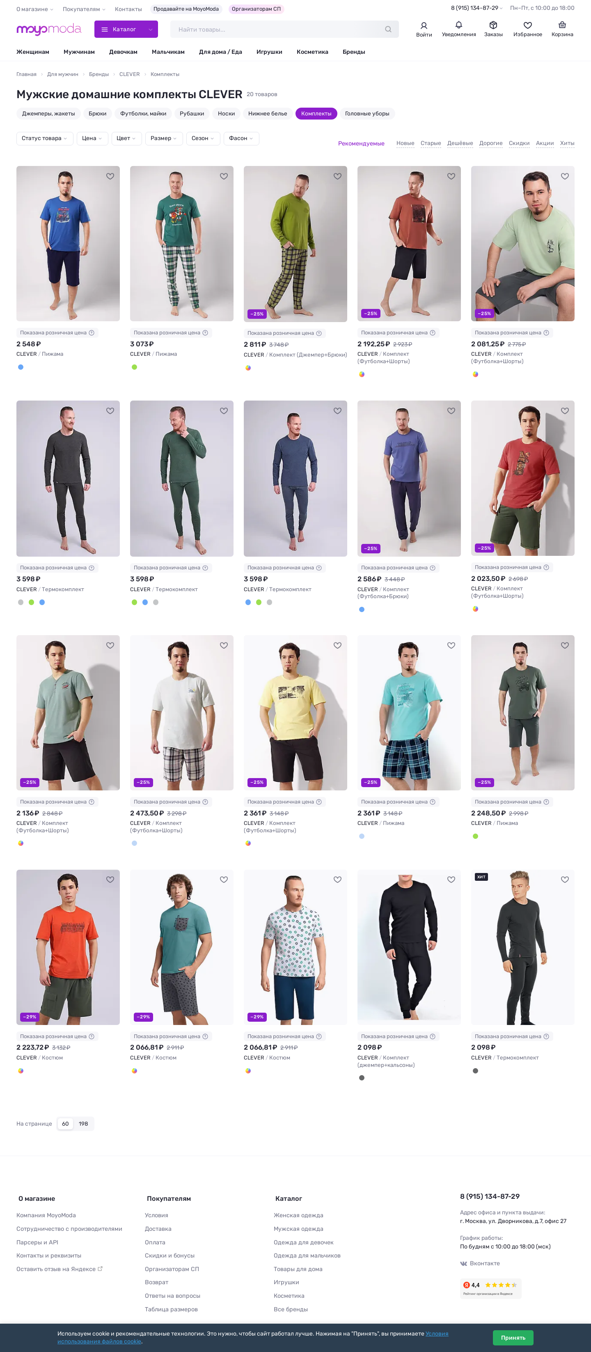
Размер (161, 138)
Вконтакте (479, 1254)
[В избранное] (110, 168)
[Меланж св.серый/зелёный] (248, 1062)
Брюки (97, 114)
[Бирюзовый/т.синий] (362, 828)
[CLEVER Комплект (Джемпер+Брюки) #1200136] (295, 237)
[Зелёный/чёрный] (20, 835)
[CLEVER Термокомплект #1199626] (68, 471)
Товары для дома (297, 1256)
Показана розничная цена (57, 325)
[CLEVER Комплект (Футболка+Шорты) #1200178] (409, 236)
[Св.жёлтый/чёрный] (248, 835)
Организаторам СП (256, 9)
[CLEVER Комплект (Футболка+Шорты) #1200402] (523, 236)
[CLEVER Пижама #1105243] (523, 705)
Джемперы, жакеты (48, 114)
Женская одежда (298, 1204)
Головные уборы (367, 114)
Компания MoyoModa (45, 1204)
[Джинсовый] (362, 602)
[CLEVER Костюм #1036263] (68, 939)
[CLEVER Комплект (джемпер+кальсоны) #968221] (409, 939)
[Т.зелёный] (31, 594)
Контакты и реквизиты (48, 1243)
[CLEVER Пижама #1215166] (68, 236)
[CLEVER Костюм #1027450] (182, 939)
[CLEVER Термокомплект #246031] (523, 939)
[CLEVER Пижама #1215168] (182, 236)
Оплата (155, 1230)
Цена (89, 138)
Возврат (156, 1269)
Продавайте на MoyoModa (186, 9)
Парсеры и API (36, 1230)
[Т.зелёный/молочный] (134, 360)
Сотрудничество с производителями (67, 1217)
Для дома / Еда (220, 52)
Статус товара (42, 138)
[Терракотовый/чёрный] (362, 367)
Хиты (567, 139)
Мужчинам (79, 52)
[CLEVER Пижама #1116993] (409, 705)
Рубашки (192, 114)
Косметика (312, 52)
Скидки (519, 139)
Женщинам (32, 52)
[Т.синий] (41, 594)
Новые (405, 139)
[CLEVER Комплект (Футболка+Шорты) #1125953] (68, 705)
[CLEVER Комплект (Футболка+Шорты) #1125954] (182, 705)
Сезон (200, 138)
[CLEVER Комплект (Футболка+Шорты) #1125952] (523, 470)
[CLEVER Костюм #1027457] (295, 939)
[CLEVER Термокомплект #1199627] (182, 471)
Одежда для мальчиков (306, 1243)
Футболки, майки (143, 114)
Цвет (123, 138)
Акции (545, 139)
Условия (156, 1204)
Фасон (238, 138)
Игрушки (269, 52)
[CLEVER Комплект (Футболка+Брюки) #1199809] (409, 471)
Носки (226, 114)
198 (83, 1114)
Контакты (128, 9)
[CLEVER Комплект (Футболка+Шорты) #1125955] (295, 705)
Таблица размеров (171, 1295)
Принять (513, 1337)
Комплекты (316, 114)
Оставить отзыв (58, 1256)
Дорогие (491, 139)
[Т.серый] (20, 594)
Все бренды (290, 1295)
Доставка (158, 1217)
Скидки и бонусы (169, 1243)
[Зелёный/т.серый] (475, 828)
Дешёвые (460, 139)
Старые (431, 139)
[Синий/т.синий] (20, 360)
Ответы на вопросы (171, 1282)
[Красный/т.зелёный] (475, 601)
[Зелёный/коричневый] (248, 360)
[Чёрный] (362, 1069)
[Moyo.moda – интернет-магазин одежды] (49, 29)
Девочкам (123, 52)
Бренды (354, 52)
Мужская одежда (297, 1217)
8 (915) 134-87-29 (474, 8)
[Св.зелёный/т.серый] (475, 367)
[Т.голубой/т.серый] (134, 1062)
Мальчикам (168, 52)
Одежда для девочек (302, 1230)
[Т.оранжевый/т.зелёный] (20, 1062)
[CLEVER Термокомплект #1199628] (295, 471)
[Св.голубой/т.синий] (134, 835)
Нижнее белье (267, 114)
